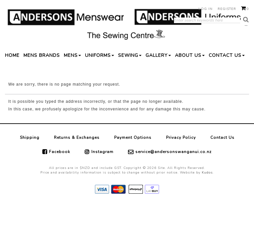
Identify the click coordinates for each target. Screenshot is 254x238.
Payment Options (132, 137)
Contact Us (222, 137)
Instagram (102, 151)
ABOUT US (190, 55)
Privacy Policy (181, 137)
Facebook (59, 151)
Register (227, 9)
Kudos (207, 172)
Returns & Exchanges (77, 137)
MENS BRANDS (41, 55)
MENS (72, 55)
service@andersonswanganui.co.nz (173, 151)
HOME (12, 55)
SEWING (130, 55)
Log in (205, 9)
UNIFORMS (99, 55)
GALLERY (158, 55)
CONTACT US (227, 55)
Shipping (29, 137)
